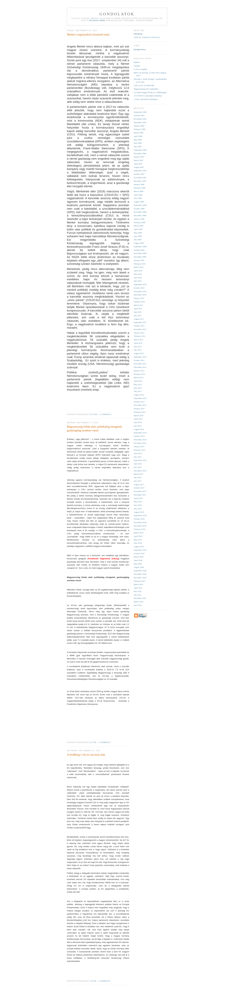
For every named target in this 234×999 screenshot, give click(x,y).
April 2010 (138, 270)
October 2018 (139, 519)
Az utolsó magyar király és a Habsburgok (150, 92)
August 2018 (139, 512)
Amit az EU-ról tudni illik (144, 85)
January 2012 (139, 333)
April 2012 (138, 343)
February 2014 (139, 412)
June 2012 (138, 346)
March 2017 (138, 474)
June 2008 (138, 198)
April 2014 (138, 419)
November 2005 (140, 119)
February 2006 (139, 129)
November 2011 (140, 329)
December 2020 (140, 577)
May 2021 (138, 591)
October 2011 (139, 326)
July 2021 (138, 595)
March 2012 (138, 339)
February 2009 (139, 222)
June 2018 (138, 505)
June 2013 (138, 388)
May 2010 (138, 274)
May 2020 (138, 564)
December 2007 (140, 181)
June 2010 (138, 277)
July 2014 (138, 426)
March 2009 (138, 226)
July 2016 (138, 467)
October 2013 (139, 402)
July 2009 (138, 239)
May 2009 (138, 233)
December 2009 (140, 257)
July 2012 (138, 350)
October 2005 (139, 115)
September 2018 (140, 515)
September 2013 (140, 398)
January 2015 (139, 446)
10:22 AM (93, 414)
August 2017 (139, 484)
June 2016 (138, 464)
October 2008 (139, 208)
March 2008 (138, 191)
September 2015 (140, 460)
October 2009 (139, 250)
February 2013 (139, 374)
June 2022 (138, 605)
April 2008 (138, 195)
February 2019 (139, 529)
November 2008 (140, 212)
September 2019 (140, 550)
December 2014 (140, 443)
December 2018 (140, 526)
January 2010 (139, 260)
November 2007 (140, 177)
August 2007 (139, 167)
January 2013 (139, 371)
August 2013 (139, 395)
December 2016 (140, 471)
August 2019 (139, 546)
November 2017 (140, 491)
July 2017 (138, 481)
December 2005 (140, 122)
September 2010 (140, 284)
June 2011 (138, 312)
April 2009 (138, 229)
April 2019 (138, 536)
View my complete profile (147, 37)
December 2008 (140, 215)
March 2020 (138, 557)
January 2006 (139, 126)
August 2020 (139, 567)
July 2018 (138, 508)
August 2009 (139, 243)
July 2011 (137, 315)
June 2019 (138, 543)
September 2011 (140, 322)
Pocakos (138, 34)
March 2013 (138, 377)
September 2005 (140, 112)
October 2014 (139, 436)
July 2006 (138, 146)
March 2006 (138, 133)
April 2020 (138, 560)
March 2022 (138, 602)
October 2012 (139, 360)
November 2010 (140, 291)
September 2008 (140, 205)
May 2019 (138, 540)
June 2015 (138, 453)
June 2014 (138, 422)
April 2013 (138, 381)
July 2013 (138, 391)
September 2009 (140, 246)
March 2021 (138, 584)
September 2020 (140, 570)
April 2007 (138, 164)
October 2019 (139, 553)
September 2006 (140, 150)
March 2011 (138, 305)
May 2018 (138, 501)
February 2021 (139, 581)
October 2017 (139, 488)
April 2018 (138, 498)
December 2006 (140, 153)
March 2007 (138, 160)
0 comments (105, 414)
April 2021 (138, 588)
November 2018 (140, 522)
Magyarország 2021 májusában (146, 89)
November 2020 (140, 574)
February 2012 (139, 336)
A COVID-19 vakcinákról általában (148, 96)
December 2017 (140, 495)
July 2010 (138, 281)
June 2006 (138, 143)
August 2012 (139, 353)
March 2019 (138, 533)
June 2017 (138, 477)
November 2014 (140, 439)
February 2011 (139, 302)
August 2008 (139, 202)
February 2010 (139, 264)
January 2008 (139, 184)
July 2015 (138, 457)
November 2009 (140, 253)
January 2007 (139, 157)
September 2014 (140, 433)
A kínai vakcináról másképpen (146, 99)
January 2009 (139, 219)
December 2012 (140, 367)
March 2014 (138, 415)
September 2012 (140, 357)
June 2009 (138, 236)
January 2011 (139, 298)
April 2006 (138, 136)
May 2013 (138, 384)
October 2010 (139, 288)
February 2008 (139, 188)
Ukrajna (137, 66)
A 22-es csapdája (140, 69)
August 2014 (139, 429)
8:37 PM (93, 742)
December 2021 (140, 598)
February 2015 (139, 450)
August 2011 (139, 319)
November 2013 (140, 405)
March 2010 (138, 267)
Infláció (137, 62)
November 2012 (140, 364)
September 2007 (140, 170)
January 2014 (139, 408)
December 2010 (140, 295)
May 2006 (138, 140)
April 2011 (138, 308)
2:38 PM (93, 981)
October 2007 (139, 174)
